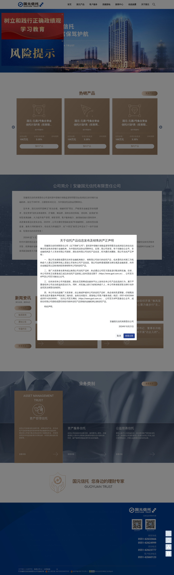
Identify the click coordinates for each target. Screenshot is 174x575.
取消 (119, 336)
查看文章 (129, 336)
